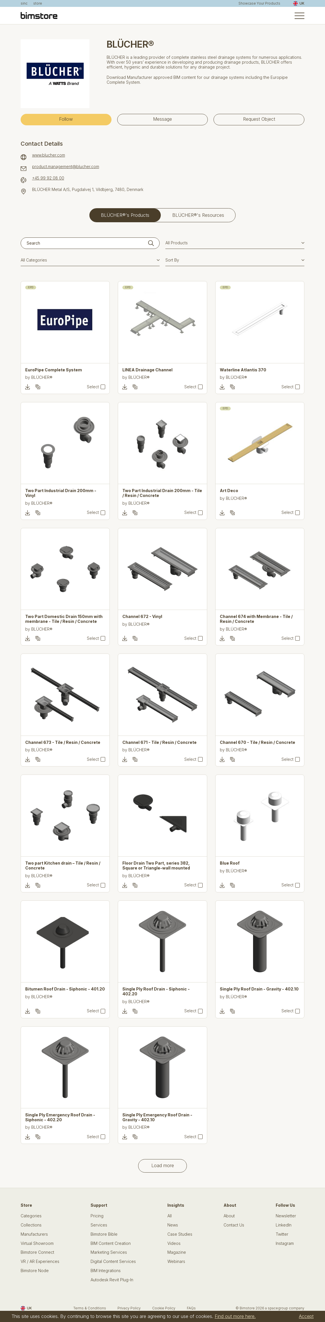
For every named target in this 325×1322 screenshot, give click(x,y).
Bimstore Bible (104, 1234)
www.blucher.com (48, 155)
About (229, 1216)
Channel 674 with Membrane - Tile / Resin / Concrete (256, 619)
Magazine (176, 1252)
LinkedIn (283, 1225)
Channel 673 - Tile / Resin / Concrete (62, 742)
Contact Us (234, 1225)
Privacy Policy (129, 1308)
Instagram (285, 1243)
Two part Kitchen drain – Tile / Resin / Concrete (62, 865)
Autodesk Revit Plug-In (112, 1280)
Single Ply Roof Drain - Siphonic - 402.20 (156, 991)
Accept (306, 1316)
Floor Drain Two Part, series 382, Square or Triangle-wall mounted (156, 865)
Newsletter (286, 1216)
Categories (31, 1216)
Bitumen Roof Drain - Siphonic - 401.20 (65, 989)
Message (162, 119)
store (37, 3)
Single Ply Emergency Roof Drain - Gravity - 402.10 (157, 1117)
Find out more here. (235, 1316)
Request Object (259, 119)
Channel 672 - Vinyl (142, 616)
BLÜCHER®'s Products (125, 215)
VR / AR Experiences (40, 1261)
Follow (66, 119)
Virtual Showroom (37, 1243)
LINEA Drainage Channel (147, 370)
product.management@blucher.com (65, 166)
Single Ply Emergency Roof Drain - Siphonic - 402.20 (60, 1117)
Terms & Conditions (89, 1308)
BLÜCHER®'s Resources (198, 215)
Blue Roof (230, 863)
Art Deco (229, 490)
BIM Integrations (106, 1270)
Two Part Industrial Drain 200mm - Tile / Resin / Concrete (162, 493)
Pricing (97, 1216)
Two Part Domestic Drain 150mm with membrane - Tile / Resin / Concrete (64, 619)
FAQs (191, 1308)
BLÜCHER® (41, 377)
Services (99, 1225)
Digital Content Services (113, 1261)
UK (298, 3)
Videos (174, 1243)
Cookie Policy (163, 1308)
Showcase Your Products (259, 3)
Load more (162, 1165)
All (169, 1216)
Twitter (282, 1234)
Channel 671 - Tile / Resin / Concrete (159, 742)
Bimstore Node (35, 1270)
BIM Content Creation (111, 1243)
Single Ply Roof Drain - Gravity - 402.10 (259, 989)
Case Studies (179, 1234)
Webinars (176, 1261)
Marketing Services (109, 1252)
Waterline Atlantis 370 (243, 370)
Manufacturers (34, 1234)
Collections (31, 1225)
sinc (24, 3)
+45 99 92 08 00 (48, 178)
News (172, 1225)
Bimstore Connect (37, 1252)
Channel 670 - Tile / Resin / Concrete (257, 742)
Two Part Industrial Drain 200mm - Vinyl (60, 493)
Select (93, 387)
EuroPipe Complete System (53, 370)
